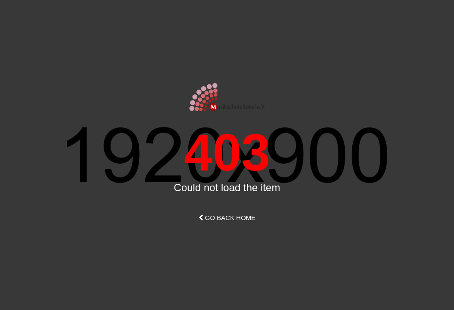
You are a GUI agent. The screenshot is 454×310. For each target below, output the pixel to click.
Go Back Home (227, 217)
